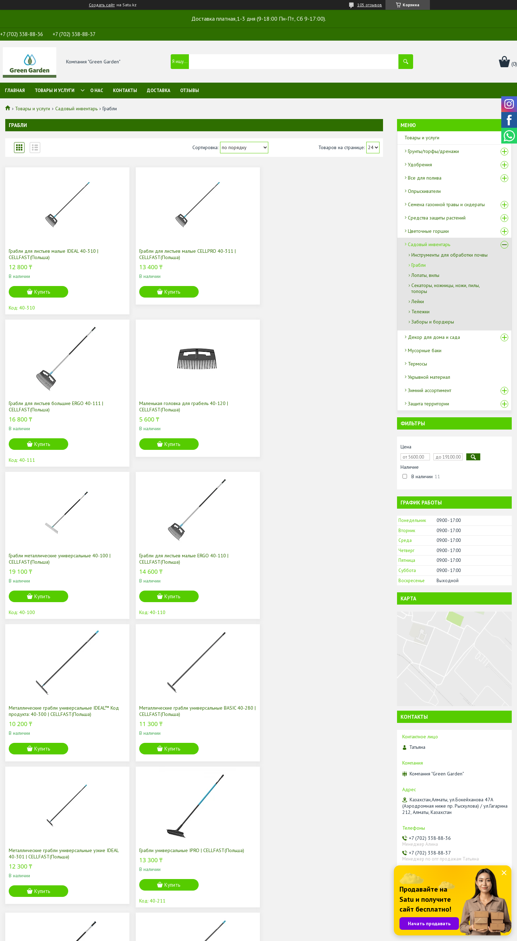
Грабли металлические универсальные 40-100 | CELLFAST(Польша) (50, 406)
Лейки (417, 301)
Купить (42, 291)
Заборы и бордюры (432, 322)
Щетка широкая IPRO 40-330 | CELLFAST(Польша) (137, 711)
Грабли (418, 265)
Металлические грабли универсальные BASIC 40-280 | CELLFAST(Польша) (330, 409)
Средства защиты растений (437, 218)
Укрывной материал (429, 377)
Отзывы (189, 90)
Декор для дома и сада (434, 337)
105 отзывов (369, 4)
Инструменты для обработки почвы (449, 255)
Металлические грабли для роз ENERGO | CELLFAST (234, 558)
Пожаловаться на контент (284, 934)
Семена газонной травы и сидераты (446, 204)
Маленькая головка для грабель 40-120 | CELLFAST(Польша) (336, 254)
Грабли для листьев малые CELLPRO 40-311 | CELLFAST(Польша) (143, 254)
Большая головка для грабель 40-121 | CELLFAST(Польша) (50, 711)
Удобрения (420, 164)
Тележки (420, 311)
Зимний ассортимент (429, 390)
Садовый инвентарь (76, 108)
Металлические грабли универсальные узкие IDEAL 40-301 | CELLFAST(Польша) (48, 561)
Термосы (417, 364)
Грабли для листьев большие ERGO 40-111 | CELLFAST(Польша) (238, 254)
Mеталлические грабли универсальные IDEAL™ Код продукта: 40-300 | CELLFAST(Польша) (242, 409)
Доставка (158, 90)
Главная (15, 90)
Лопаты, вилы (425, 275)
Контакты (125, 90)
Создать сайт (102, 4)
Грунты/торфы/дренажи (433, 151)
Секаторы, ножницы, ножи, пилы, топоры (445, 288)
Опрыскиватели (424, 191)
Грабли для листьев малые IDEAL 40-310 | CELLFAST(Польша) (48, 254)
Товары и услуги (55, 90)
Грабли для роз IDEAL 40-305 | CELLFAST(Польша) (329, 558)
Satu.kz (289, 927)
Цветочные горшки (428, 231)
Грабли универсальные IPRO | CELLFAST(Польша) (136, 558)
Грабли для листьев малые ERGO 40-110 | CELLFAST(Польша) (144, 406)
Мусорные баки (424, 350)
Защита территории (428, 403)
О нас (96, 90)
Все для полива (424, 178)
